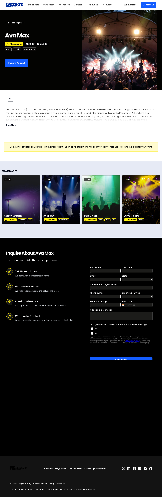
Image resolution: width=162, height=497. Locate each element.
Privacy (22, 489)
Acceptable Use (54, 489)
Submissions (130, 4)
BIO (10, 98)
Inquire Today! (16, 63)
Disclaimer (40, 489)
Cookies (68, 489)
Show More (11, 125)
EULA (30, 489)
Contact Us (148, 4)
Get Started (76, 468)
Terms (13, 489)
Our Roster (48, 4)
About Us (93, 4)
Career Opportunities (95, 468)
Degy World (61, 468)
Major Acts (33, 4)
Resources (107, 4)
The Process (64, 4)
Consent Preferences (84, 489)
